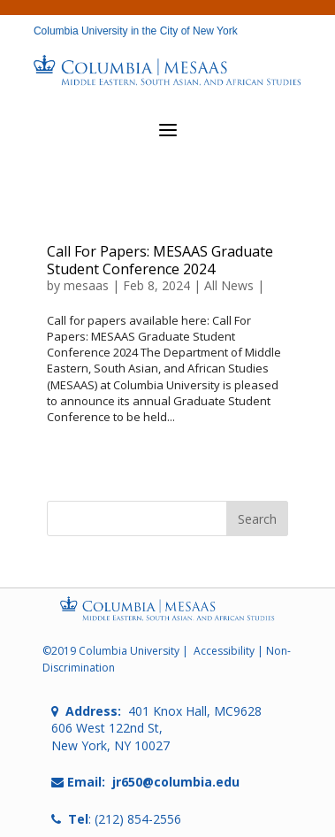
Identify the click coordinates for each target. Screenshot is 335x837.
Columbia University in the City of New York (136, 31)
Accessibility (224, 650)
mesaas (86, 285)
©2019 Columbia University (110, 650)
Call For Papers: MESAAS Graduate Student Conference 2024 (160, 260)
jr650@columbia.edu (176, 781)
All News (229, 285)
